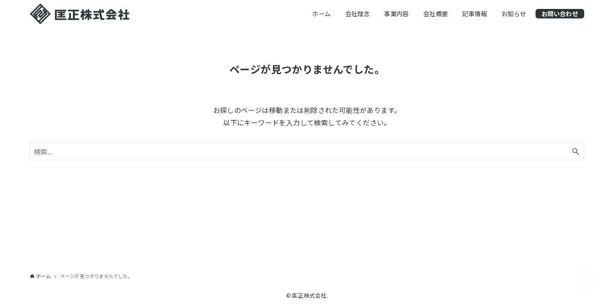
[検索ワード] (307, 151)
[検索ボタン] (575, 151)
